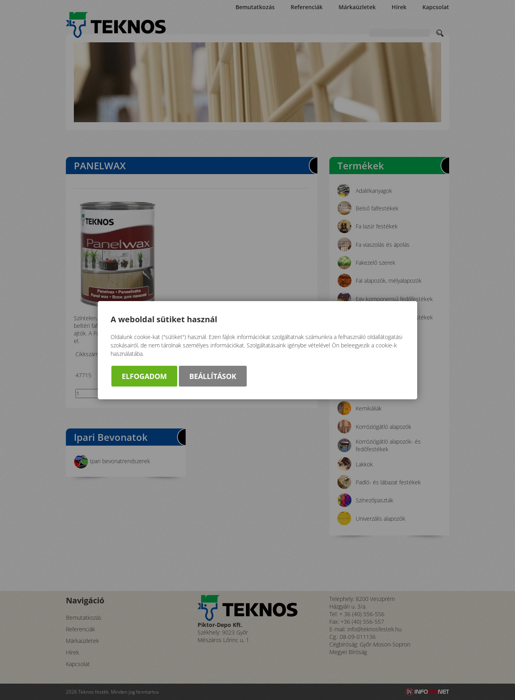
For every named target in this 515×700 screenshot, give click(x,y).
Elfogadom (144, 376)
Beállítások (212, 376)
